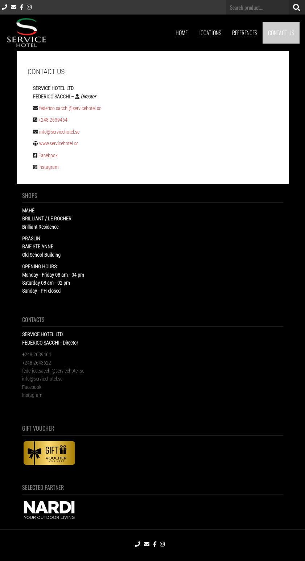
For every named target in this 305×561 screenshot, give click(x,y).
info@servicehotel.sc (59, 132)
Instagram (48, 167)
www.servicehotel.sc (59, 143)
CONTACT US (281, 32)
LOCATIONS (209, 32)
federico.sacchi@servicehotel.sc (70, 108)
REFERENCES (244, 32)
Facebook (48, 155)
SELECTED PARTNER (43, 487)
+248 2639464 (53, 120)
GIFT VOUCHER (38, 428)
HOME (181, 32)
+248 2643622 (36, 363)
